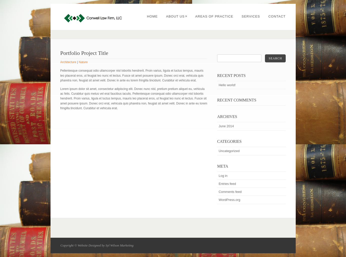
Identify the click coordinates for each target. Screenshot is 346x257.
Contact (277, 16)
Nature (83, 62)
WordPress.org (229, 200)
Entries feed (227, 184)
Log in (223, 176)
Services (251, 16)
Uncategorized (229, 151)
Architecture (68, 62)
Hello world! (227, 85)
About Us (176, 16)
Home (152, 16)
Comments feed (230, 192)
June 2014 (226, 126)
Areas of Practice (214, 16)
